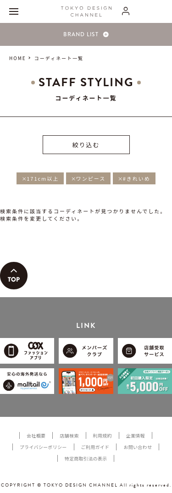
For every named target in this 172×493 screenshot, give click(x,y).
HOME (17, 58)
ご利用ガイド (95, 446)
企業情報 (135, 435)
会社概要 (36, 435)
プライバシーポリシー (43, 446)
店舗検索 (69, 435)
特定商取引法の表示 (86, 458)
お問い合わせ (137, 446)
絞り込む (86, 144)
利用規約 (102, 435)
